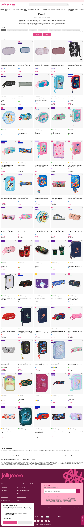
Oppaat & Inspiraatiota (6, 493)
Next (81, 30)
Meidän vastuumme (21, 497)
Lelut (35, 17)
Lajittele (46, 34)
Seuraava (46, 441)
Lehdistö (19, 500)
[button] (79, 5)
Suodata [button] (37, 34)
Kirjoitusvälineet (33, 30)
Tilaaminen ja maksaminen (23, 490)
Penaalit (48, 17)
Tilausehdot (4, 487)
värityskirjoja (27, 464)
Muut (64, 30)
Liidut (51, 30)
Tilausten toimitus (21, 487)
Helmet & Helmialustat (22, 30)
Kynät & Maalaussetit (43, 30)
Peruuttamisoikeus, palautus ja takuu (25, 484)
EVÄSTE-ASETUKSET (25, 522)
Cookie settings (4, 497)
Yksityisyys (19, 493)
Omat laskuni (4, 490)
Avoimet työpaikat (5, 500)
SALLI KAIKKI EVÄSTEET (10, 522)
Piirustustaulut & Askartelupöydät (74, 30)
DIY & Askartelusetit (12, 30)
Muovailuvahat (57, 30)
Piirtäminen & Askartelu (41, 17)
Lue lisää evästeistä (7, 518)
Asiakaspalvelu (81, 0)
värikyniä (22, 464)
